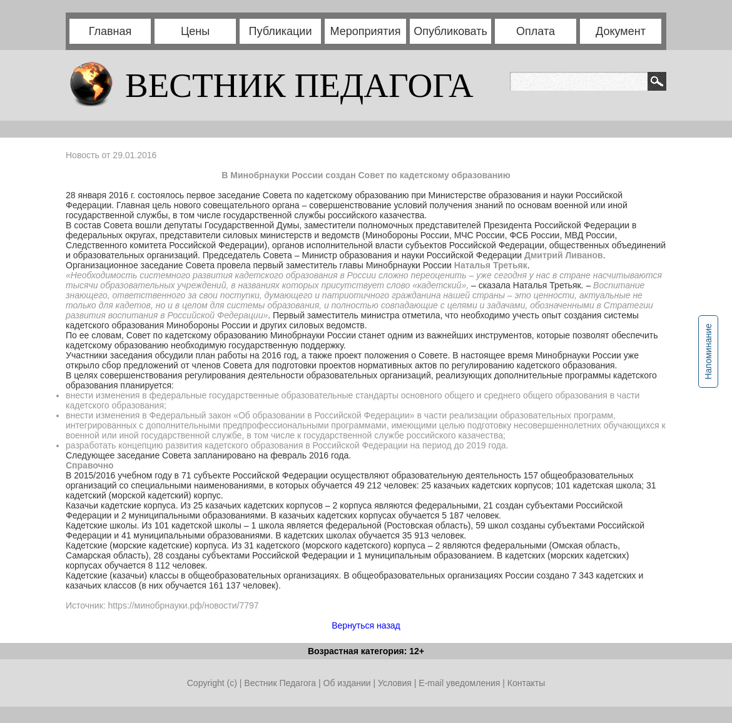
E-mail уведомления (459, 683)
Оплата (535, 31)
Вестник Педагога (281, 683)
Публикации (280, 31)
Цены (195, 31)
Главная (110, 31)
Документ (621, 31)
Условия (396, 683)
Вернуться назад (366, 625)
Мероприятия (365, 31)
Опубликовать (450, 31)
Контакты (526, 683)
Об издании (347, 683)
